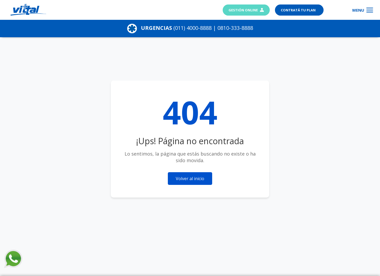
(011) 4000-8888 (192, 27)
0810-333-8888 (235, 27)
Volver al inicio (190, 178)
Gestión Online (246, 10)
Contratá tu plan (298, 10)
